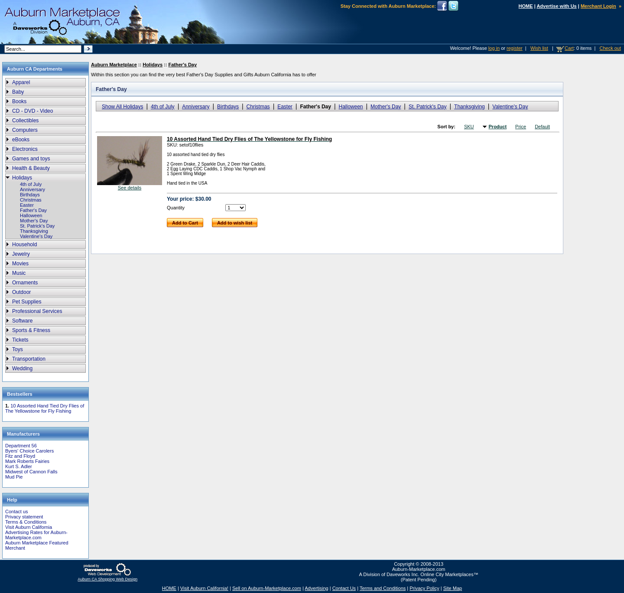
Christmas (31, 199)
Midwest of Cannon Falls (31, 471)
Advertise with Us (556, 6)
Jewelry (21, 254)
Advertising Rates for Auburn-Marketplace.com (36, 535)
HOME (526, 6)
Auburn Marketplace (114, 64)
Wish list (539, 48)
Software (22, 321)
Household (24, 244)
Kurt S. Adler (18, 466)
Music (19, 273)
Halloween (31, 215)
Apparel (21, 82)
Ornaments (25, 283)
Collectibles (25, 120)
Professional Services (37, 311)
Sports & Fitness (31, 330)
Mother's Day (34, 220)
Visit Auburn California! (204, 588)
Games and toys (31, 159)
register (515, 48)
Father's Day (33, 210)
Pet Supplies (26, 302)
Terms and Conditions (383, 588)
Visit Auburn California (28, 527)
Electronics (25, 149)
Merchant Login (598, 6)
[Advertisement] (592, 208)
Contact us (16, 511)
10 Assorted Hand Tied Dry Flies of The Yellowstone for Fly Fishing (44, 408)
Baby (18, 92)
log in (494, 48)
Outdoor (21, 292)
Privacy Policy (424, 588)
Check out (610, 48)
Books (19, 101)
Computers (25, 130)
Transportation (29, 359)
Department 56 (21, 445)
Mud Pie (14, 476)
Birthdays (30, 194)
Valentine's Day (36, 236)
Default (542, 126)
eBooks (20, 140)
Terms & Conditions (25, 522)
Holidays (22, 178)
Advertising (316, 588)
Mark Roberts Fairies (27, 461)
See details (129, 187)
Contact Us (344, 588)
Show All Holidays (122, 107)
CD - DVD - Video (32, 111)
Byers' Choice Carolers (29, 450)
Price (520, 126)
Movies (20, 264)
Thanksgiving (34, 231)
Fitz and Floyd (20, 456)
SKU (469, 126)
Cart (569, 48)
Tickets (20, 340)
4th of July (31, 184)
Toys (17, 349)
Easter (27, 205)
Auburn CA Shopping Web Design (107, 579)
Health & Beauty (31, 168)
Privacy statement (24, 516)
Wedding (22, 368)
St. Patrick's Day (37, 225)
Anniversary (32, 189)
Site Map (452, 588)
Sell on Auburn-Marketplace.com (266, 588)
